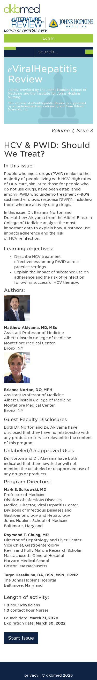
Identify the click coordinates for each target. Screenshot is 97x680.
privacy (31, 675)
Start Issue (21, 638)
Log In (49, 38)
